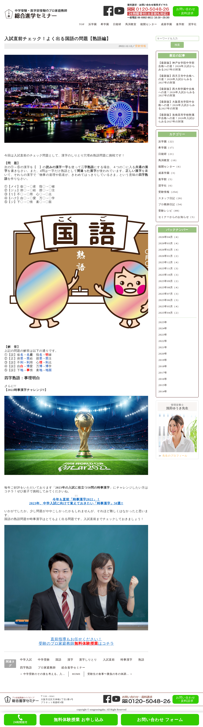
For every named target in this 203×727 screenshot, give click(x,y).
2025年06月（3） (169, 300)
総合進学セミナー (73, 667)
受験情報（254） (169, 191)
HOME (76, 673)
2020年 (162, 353)
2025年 (162, 322)
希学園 (105, 24)
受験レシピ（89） (169, 210)
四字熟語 (26, 667)
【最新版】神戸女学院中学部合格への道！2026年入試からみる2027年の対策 (176, 66)
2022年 (162, 340)
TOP (81, 24)
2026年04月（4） (169, 236)
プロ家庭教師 (47, 667)
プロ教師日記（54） (171, 204)
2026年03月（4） (169, 243)
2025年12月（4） (169, 262)
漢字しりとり (88, 659)
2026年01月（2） (169, 255)
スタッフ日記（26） (171, 198)
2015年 (162, 385)
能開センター (148, 24)
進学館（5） (166, 179)
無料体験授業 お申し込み (78, 719)
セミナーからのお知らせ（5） (177, 217)
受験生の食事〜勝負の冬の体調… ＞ (110, 673)
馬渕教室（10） (168, 160)
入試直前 (109, 659)
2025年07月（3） (169, 293)
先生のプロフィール (174, 455)
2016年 (162, 378)
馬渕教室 (130, 24)
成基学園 (166, 24)
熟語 (141, 659)
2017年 (162, 372)
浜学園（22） (166, 141)
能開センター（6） (170, 166)
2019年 (162, 359)
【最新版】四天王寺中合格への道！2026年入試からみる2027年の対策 (176, 79)
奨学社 (192, 24)
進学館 (180, 24)
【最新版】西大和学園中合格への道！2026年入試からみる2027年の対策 (176, 92)
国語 (58, 659)
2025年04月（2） (169, 312)
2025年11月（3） (169, 268)
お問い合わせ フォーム (160, 719)
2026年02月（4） (169, 249)
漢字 (70, 659)
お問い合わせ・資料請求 (185, 11)
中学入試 (26, 659)
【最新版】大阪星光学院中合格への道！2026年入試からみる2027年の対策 (176, 105)
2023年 (162, 334)
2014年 (162, 391)
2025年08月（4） (169, 287)
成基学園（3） (167, 172)
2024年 (162, 328)
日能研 (117, 24)
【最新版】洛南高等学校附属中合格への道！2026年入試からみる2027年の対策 (176, 118)
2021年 (162, 347)
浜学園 (92, 24)
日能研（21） (166, 153)
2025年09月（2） (169, 281)
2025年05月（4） (169, 306)
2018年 (162, 366)
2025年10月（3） (169, 274)
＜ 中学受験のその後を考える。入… (42, 673)
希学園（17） (166, 147)
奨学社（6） (166, 185)
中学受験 (44, 659)
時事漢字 (126, 659)
